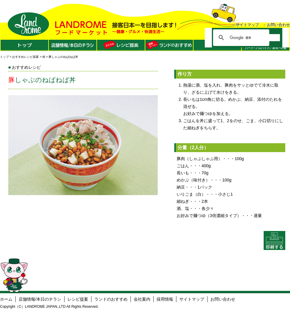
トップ (4, 56)
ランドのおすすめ (111, 299)
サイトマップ (247, 25)
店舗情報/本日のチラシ (40, 299)
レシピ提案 (77, 299)
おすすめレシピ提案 (25, 56)
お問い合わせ (278, 25)
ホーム (6, 299)
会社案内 (142, 299)
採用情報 (165, 299)
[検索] (255, 37)
